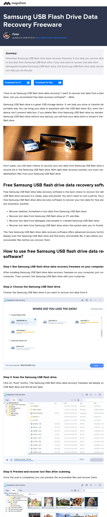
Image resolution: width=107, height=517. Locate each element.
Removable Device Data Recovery (51, 38)
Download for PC (17, 82)
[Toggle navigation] (100, 3)
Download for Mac (48, 82)
